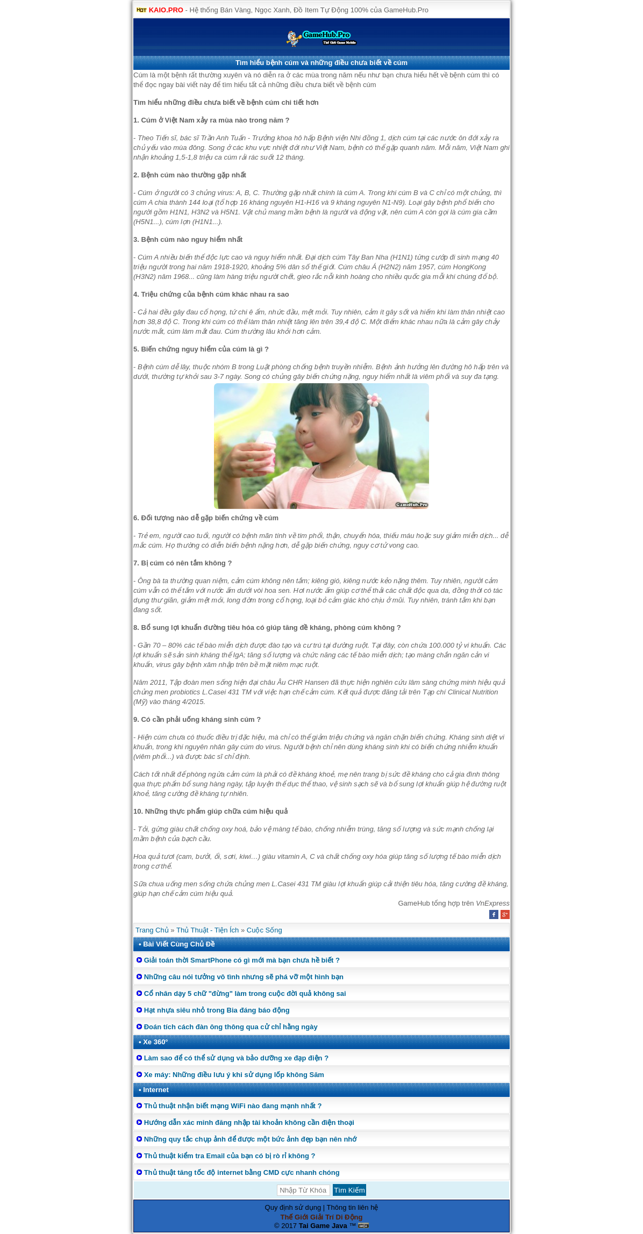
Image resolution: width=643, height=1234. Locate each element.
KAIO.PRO (166, 10)
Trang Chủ (152, 930)
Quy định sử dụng (293, 1207)
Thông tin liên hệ (352, 1207)
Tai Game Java (323, 1226)
